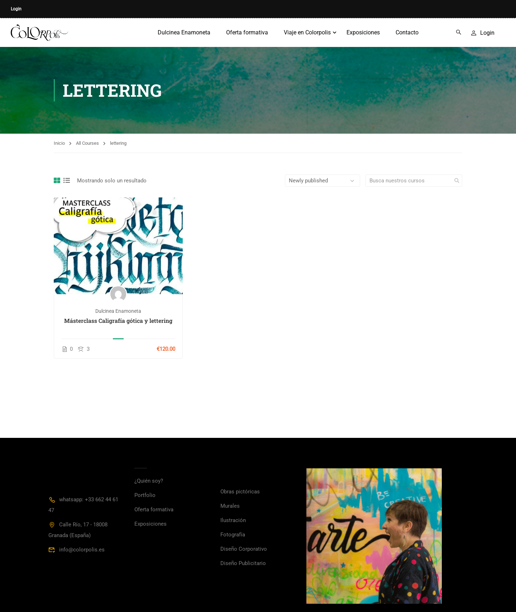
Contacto (407, 32)
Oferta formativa (247, 32)
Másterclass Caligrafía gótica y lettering (118, 320)
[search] (457, 180)
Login (16, 8)
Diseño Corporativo (243, 549)
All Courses (87, 143)
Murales (230, 506)
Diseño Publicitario (243, 563)
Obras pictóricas (240, 491)
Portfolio (145, 495)
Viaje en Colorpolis (307, 32)
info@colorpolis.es (76, 549)
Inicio (59, 143)
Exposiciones (363, 32)
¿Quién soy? (148, 481)
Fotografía (232, 534)
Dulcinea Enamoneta (184, 32)
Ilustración (233, 520)
